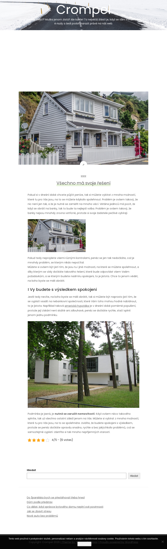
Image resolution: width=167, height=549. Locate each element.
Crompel (83, 13)
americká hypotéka (77, 306)
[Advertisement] (83, 57)
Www (83, 176)
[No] (162, 541)
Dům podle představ (40, 502)
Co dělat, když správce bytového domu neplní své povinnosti (65, 507)
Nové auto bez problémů (42, 516)
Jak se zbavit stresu (39, 511)
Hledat (31, 470)
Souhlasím (84, 544)
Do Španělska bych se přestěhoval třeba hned (56, 497)
